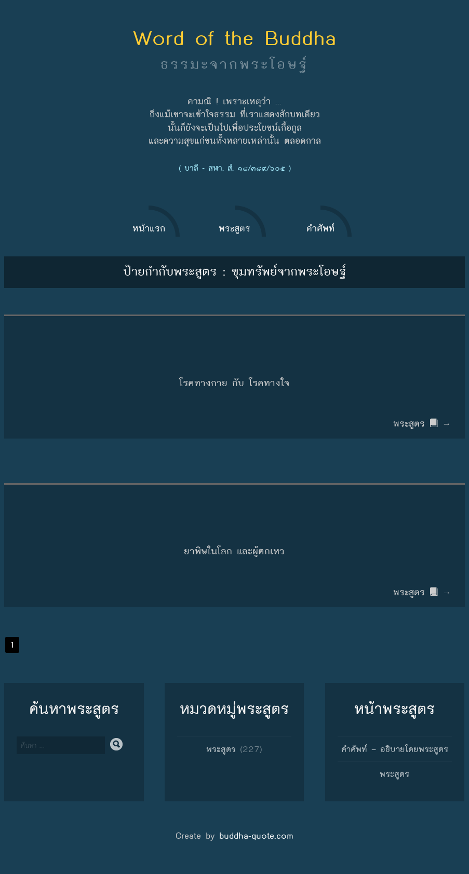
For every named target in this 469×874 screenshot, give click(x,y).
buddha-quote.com (256, 836)
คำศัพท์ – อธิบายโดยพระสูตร (394, 749)
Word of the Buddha (235, 37)
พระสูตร (221, 749)
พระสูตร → (423, 423)
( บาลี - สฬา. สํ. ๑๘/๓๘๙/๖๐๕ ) (235, 168)
